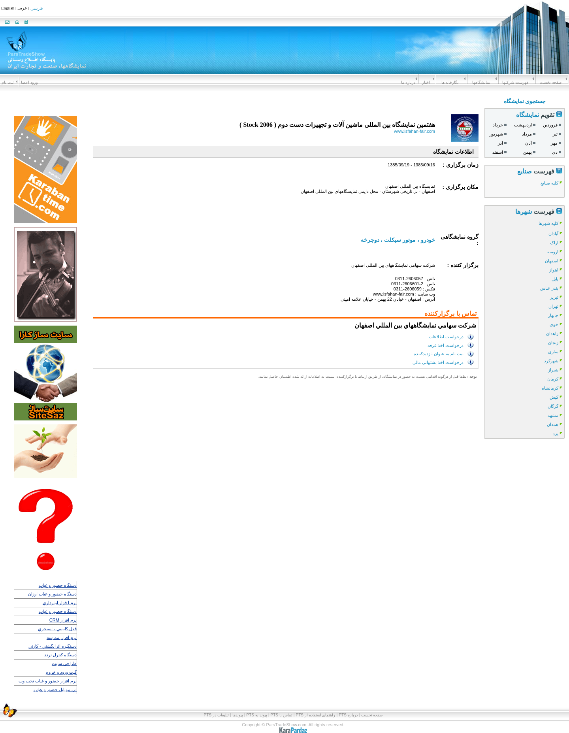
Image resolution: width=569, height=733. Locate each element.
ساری (553, 351)
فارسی (36, 8)
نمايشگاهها (481, 82)
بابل (555, 279)
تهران (553, 306)
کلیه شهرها (548, 223)
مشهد (553, 415)
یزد (555, 433)
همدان (552, 424)
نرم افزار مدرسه (62, 637)
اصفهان (551, 260)
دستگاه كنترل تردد (60, 654)
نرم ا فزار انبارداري (60, 602)
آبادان (553, 233)
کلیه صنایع (549, 183)
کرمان (552, 379)
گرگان (553, 406)
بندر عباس (549, 288)
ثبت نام (8, 82)
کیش (554, 397)
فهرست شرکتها (515, 82)
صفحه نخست (550, 82)
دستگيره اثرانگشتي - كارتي (52, 646)
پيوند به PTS (257, 715)
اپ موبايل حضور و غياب (55, 689)
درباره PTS (348, 715)
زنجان (553, 342)
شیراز (553, 369)
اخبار (426, 82)
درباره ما (408, 82)
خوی (554, 324)
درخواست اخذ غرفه (445, 345)
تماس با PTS (281, 715)
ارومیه (552, 251)
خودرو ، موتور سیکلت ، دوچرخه (398, 240)
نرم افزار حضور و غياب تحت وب (48, 680)
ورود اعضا (29, 82)
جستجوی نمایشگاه (525, 101)
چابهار (553, 315)
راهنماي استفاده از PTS (315, 715)
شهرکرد (551, 360)
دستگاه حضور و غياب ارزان (52, 594)
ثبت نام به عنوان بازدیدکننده (438, 353)
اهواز (553, 270)
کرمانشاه (550, 388)
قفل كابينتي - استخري (57, 628)
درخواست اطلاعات (446, 336)
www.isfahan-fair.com (414, 131)
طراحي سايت (64, 663)
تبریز (554, 297)
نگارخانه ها (450, 82)
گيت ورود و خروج (61, 672)
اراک (554, 242)
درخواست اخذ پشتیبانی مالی (438, 362)
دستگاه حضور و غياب (58, 585)
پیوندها (237, 715)
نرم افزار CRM (63, 620)
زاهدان (552, 333)
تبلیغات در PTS (216, 715)
